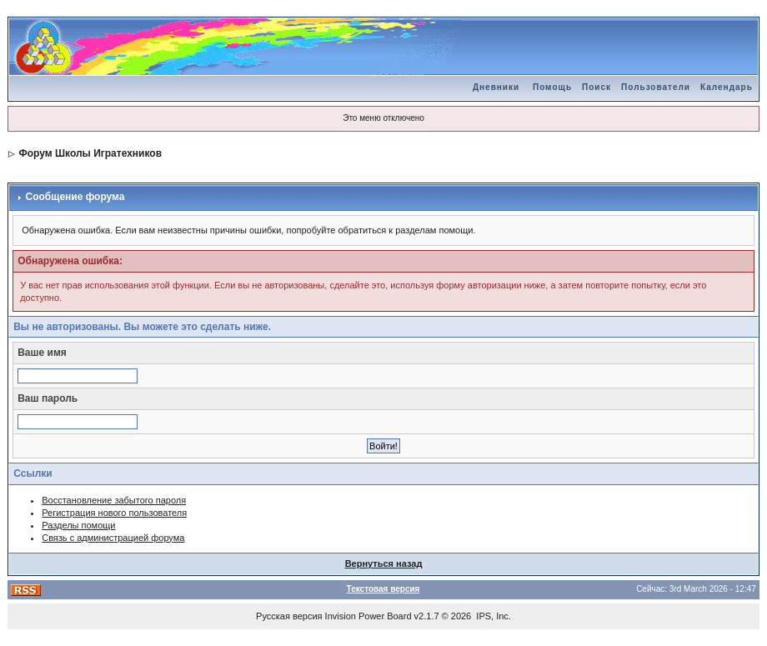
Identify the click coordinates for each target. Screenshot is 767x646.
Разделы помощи (78, 525)
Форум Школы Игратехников (91, 153)
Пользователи (655, 87)
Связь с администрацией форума (113, 538)
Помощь (552, 87)
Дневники (496, 87)
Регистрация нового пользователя (114, 513)
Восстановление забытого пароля (114, 500)
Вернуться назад (384, 563)
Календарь (726, 87)
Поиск (596, 87)
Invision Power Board (368, 616)
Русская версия (289, 616)
